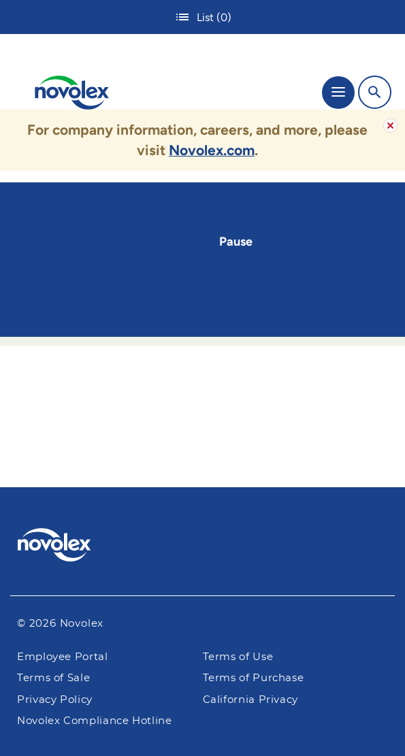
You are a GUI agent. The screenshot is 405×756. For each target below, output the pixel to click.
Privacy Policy (55, 700)
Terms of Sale (53, 678)
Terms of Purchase (253, 678)
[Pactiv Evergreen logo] (203, 547)
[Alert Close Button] (390, 125)
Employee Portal (62, 657)
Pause (236, 241)
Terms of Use (238, 657)
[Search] (374, 92)
